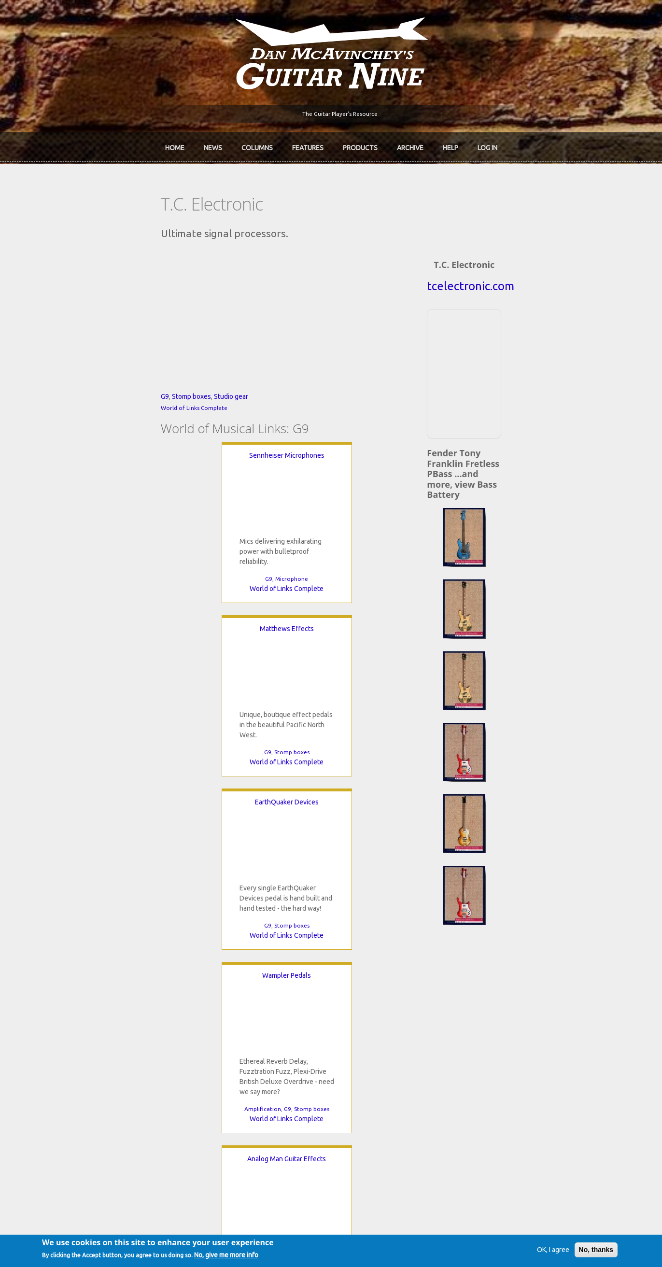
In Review (211, 983)
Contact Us (495, 967)
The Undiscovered (224, 1016)
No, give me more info (250, 1256)
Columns (257, 145)
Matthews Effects (260, 536)
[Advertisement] (542, 364)
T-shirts (491, 1016)
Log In (487, 145)
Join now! (387, 978)
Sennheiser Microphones (124, 536)
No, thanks (571, 1249)
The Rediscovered (224, 999)
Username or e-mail (510, 1061)
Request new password (514, 1122)
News (213, 145)
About (65, 983)
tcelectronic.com (543, 278)
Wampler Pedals (158, 710)
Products (360, 145)
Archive (410, 145)
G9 (60, 477)
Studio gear (126, 477)
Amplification (133, 843)
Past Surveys (498, 999)
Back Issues (497, 983)
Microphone (129, 660)
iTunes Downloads (225, 967)
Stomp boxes (86, 477)
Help (450, 145)
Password (496, 1097)
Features (308, 145)
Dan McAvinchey (81, 999)
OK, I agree (528, 1249)
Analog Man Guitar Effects (363, 710)
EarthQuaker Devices (397, 536)
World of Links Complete (89, 489)
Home (174, 145)
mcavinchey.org (79, 1016)
